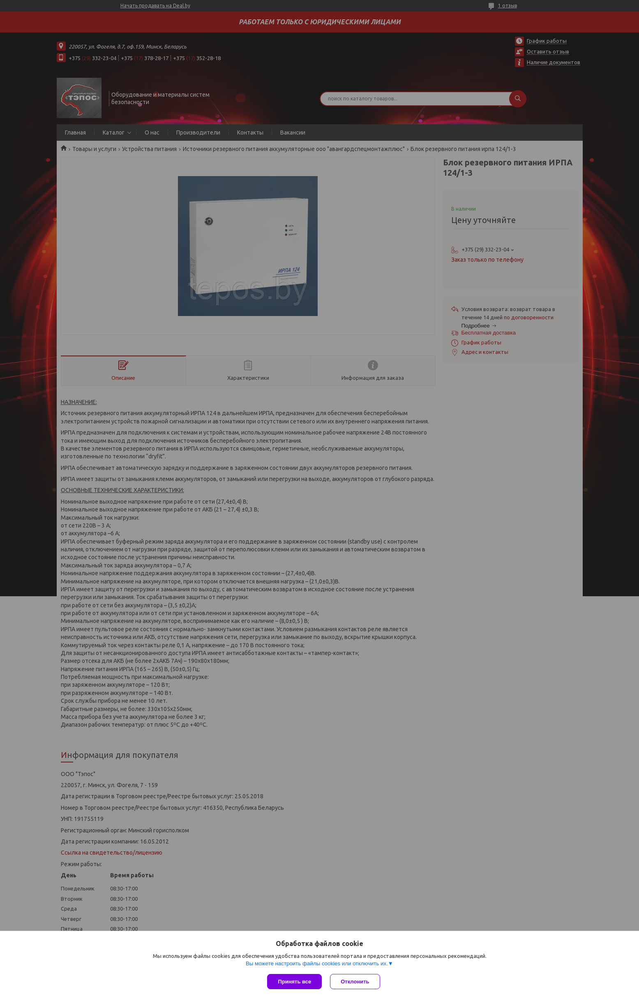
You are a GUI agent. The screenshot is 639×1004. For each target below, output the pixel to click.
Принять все (294, 981)
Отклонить (355, 981)
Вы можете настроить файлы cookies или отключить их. (317, 963)
